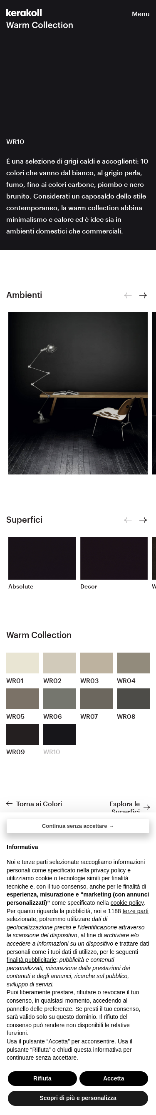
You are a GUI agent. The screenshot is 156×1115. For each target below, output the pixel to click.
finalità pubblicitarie (31, 959)
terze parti (136, 911)
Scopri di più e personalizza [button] (78, 1098)
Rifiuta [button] (42, 1078)
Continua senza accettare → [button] (78, 826)
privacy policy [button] (108, 870)
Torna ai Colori (39, 803)
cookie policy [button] (127, 902)
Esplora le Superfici (124, 807)
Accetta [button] (113, 1078)
